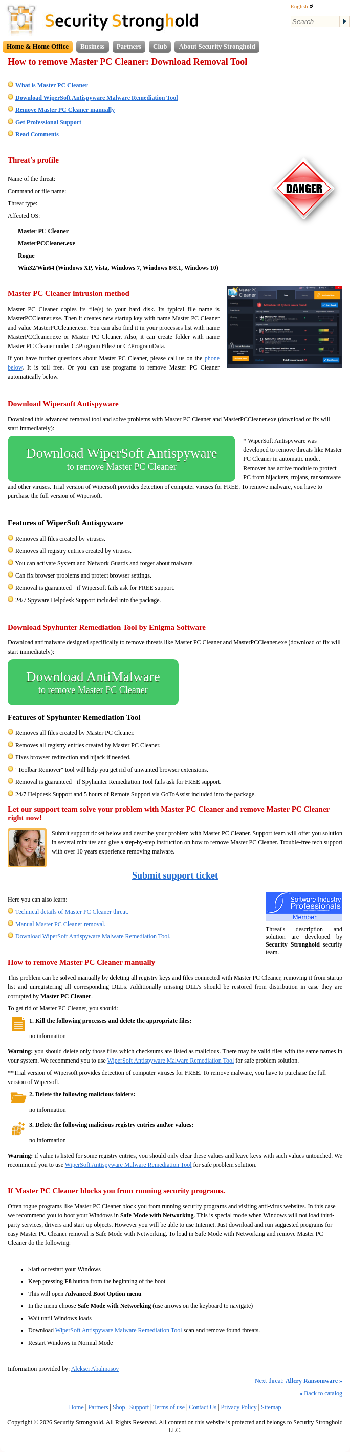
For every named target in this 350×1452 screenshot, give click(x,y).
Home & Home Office (38, 46)
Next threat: (298, 1381)
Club (160, 46)
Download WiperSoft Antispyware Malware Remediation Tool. (93, 936)
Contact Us (202, 1407)
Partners (129, 46)
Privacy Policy (239, 1407)
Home (76, 1407)
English (302, 6)
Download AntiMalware (93, 682)
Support (139, 1407)
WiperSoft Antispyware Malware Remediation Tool (170, 1060)
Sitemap (271, 1407)
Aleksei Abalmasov (95, 1368)
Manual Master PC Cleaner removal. (60, 924)
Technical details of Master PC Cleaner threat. (71, 911)
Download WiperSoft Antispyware (121, 459)
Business (92, 46)
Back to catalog (320, 1393)
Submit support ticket (175, 875)
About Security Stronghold (217, 46)
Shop (119, 1407)
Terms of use (169, 1407)
